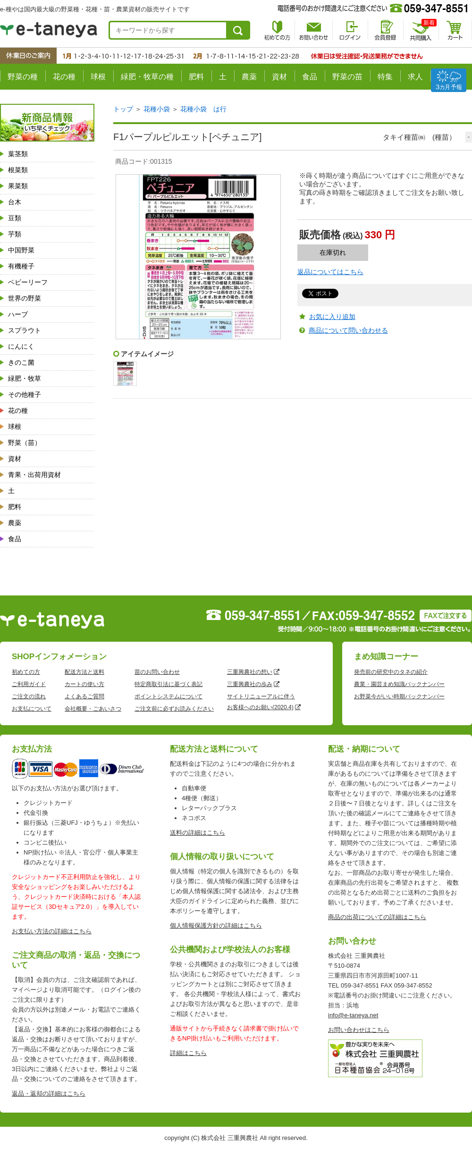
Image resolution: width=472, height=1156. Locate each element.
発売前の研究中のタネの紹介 (391, 672)
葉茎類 (18, 154)
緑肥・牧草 (24, 378)
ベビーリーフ (28, 282)
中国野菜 (21, 250)
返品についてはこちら (330, 272)
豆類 (14, 218)
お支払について (31, 708)
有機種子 (21, 266)
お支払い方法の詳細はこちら (52, 931)
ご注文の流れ (29, 696)
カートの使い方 (84, 684)
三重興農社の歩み (249, 684)
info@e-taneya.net (353, 1015)
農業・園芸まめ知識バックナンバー (399, 684)
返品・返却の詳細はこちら (48, 1093)
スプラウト (24, 330)
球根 (98, 77)
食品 (309, 77)
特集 (385, 77)
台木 (14, 202)
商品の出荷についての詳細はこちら (377, 917)
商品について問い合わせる (348, 330)
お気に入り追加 (332, 316)
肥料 (196, 77)
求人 (415, 77)
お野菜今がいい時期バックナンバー (399, 696)
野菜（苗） (24, 442)
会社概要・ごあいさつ (93, 708)
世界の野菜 (24, 298)
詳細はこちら (188, 1052)
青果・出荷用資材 (34, 474)
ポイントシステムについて (168, 696)
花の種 (64, 77)
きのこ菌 (21, 362)
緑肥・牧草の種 (147, 77)
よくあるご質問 (84, 696)
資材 (279, 77)
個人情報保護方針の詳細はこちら (216, 925)
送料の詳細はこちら (197, 832)
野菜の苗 (347, 77)
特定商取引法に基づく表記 (168, 684)
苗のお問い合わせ (157, 672)
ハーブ (18, 314)
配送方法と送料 (84, 672)
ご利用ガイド (29, 684)
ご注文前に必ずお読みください (174, 708)
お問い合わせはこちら (358, 1029)
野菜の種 (23, 77)
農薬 (249, 77)
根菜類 (18, 170)
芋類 (14, 234)
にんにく (21, 346)
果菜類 (18, 186)
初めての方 (26, 672)
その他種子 (24, 394)
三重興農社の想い (249, 672)
